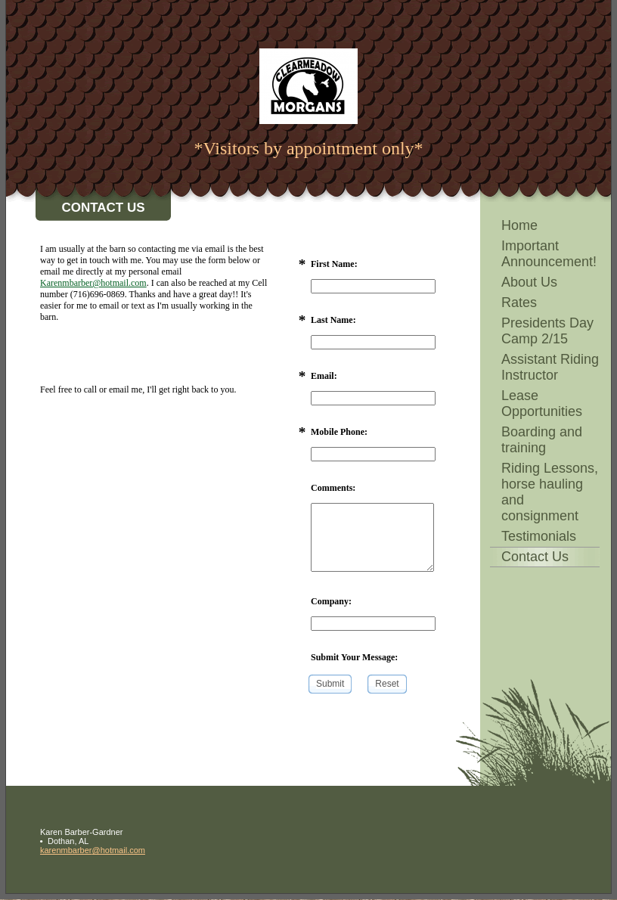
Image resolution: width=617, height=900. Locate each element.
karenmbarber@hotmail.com (92, 850)
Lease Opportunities (541, 403)
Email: (324, 376)
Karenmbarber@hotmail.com (93, 283)
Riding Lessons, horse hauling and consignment (549, 492)
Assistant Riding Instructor (550, 367)
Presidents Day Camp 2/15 (547, 330)
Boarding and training (541, 439)
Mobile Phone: (339, 432)
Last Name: (333, 320)
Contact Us (535, 556)
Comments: (333, 488)
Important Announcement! (549, 253)
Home (519, 225)
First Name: (334, 264)
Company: (331, 601)
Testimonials (538, 536)
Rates (519, 302)
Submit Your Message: (354, 657)
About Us (529, 282)
